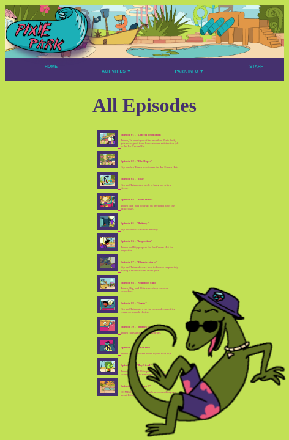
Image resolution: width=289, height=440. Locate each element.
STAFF (256, 66)
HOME (51, 66)
